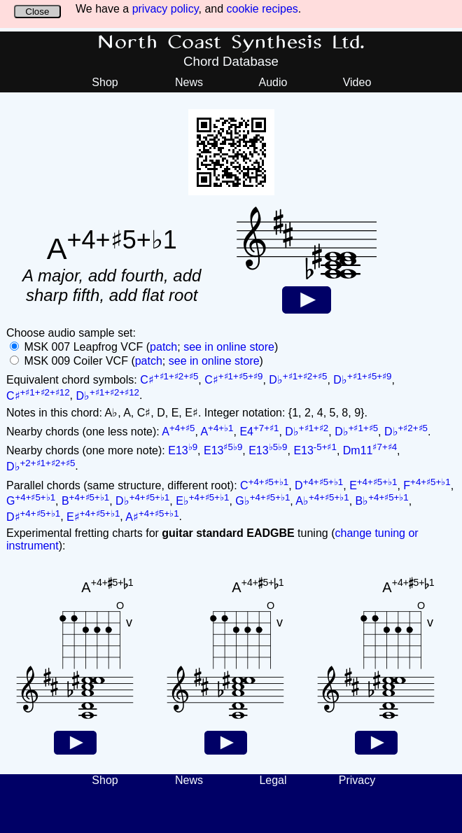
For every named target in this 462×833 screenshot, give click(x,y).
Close (37, 11)
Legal (272, 780)
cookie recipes (262, 9)
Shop (105, 82)
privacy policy (165, 9)
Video (357, 82)
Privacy (357, 780)
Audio (273, 82)
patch (163, 347)
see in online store (228, 347)
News (189, 82)
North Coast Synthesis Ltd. (231, 42)
